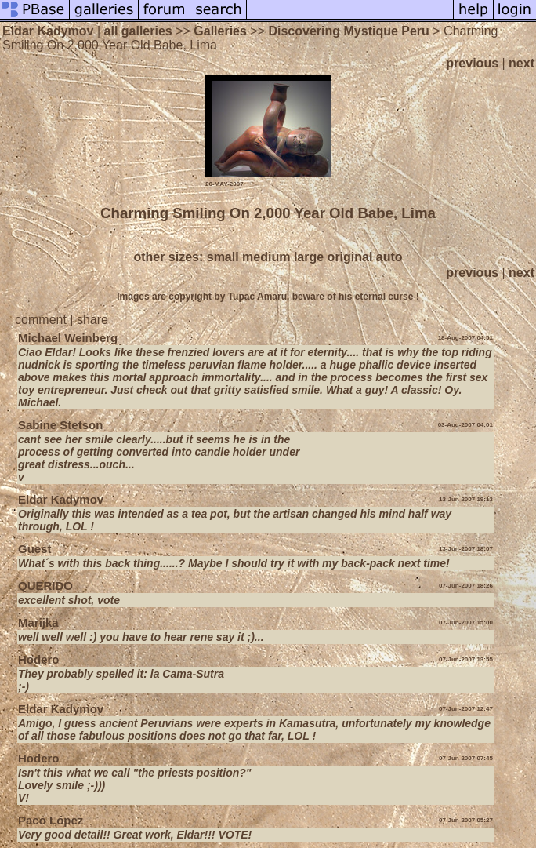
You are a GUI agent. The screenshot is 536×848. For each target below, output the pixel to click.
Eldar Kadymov (47, 31)
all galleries (138, 31)
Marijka (38, 622)
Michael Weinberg (68, 337)
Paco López (50, 820)
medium (266, 257)
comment (41, 319)
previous (472, 63)
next (521, 63)
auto (389, 257)
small (223, 257)
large (309, 257)
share (92, 319)
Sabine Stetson (60, 424)
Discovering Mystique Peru (348, 31)
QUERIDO (45, 585)
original (350, 257)
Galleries (220, 31)
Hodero (39, 659)
